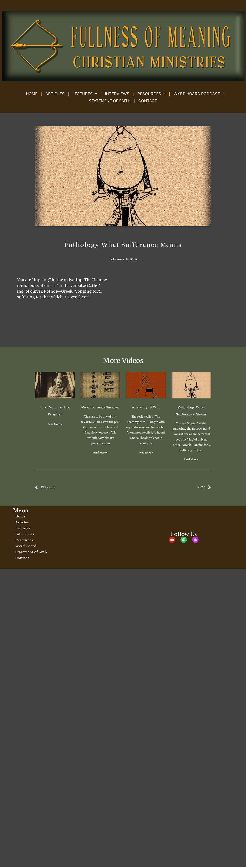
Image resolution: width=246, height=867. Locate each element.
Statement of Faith (109, 101)
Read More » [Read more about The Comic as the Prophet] (55, 424)
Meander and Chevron (100, 407)
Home (31, 94)
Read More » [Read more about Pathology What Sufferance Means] (191, 459)
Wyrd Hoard (25, 546)
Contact (147, 101)
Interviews (117, 94)
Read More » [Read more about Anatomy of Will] (146, 452)
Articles (54, 94)
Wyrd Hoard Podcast (196, 94)
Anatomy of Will (146, 407)
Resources (151, 93)
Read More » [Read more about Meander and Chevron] (100, 452)
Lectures (84, 93)
